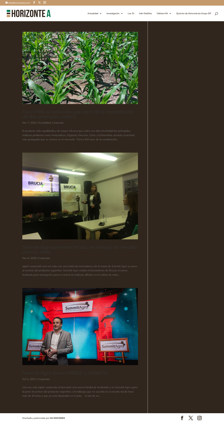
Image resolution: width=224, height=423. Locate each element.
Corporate (58, 122)
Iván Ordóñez (145, 13)
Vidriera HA (162, 13)
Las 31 (131, 13)
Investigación (113, 13)
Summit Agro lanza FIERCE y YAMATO (65, 373)
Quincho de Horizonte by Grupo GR (193, 13)
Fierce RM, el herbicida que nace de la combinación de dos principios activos (78, 114)
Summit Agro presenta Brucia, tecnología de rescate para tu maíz (79, 249)
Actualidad (92, 13)
